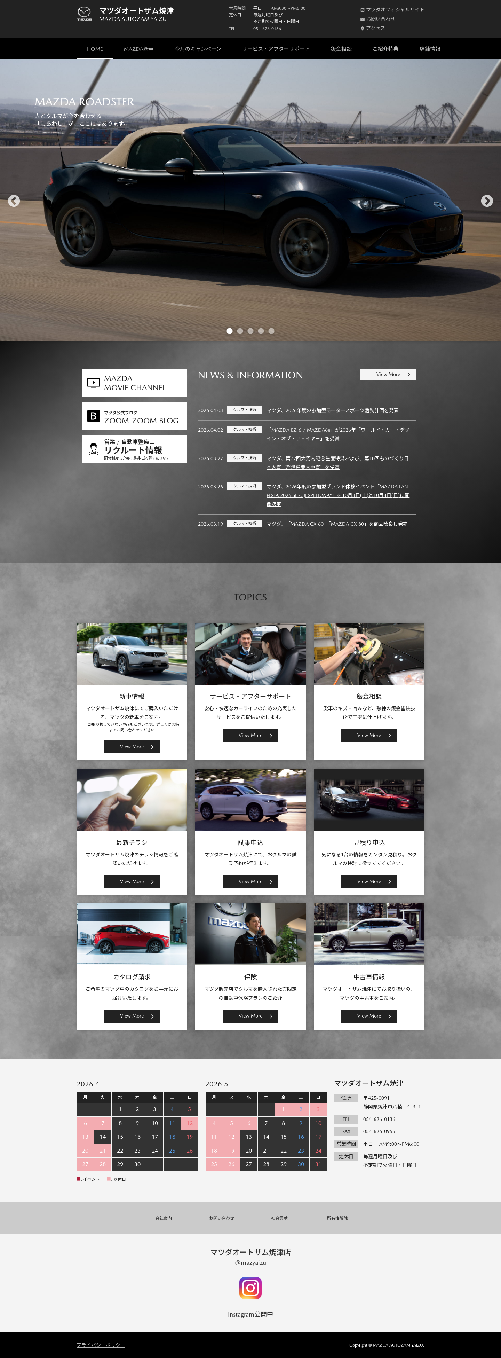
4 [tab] (260, 330)
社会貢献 (279, 1218)
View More (388, 374)
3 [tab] (250, 330)
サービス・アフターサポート (276, 49)
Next (487, 200)
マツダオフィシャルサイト (395, 10)
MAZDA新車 (139, 49)
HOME (95, 49)
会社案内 (163, 1218)
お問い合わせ (380, 19)
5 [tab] (271, 330)
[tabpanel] (250, 200)
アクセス (375, 28)
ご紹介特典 (386, 49)
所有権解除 (337, 1218)
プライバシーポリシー (101, 1345)
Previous (14, 200)
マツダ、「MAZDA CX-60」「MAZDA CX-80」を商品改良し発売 (337, 524)
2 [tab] (240, 330)
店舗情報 (430, 49)
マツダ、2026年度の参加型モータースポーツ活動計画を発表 (333, 410)
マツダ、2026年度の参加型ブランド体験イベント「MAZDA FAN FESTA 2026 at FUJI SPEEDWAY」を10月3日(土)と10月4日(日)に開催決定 (338, 495)
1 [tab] (229, 330)
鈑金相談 (341, 49)
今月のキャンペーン (198, 49)
